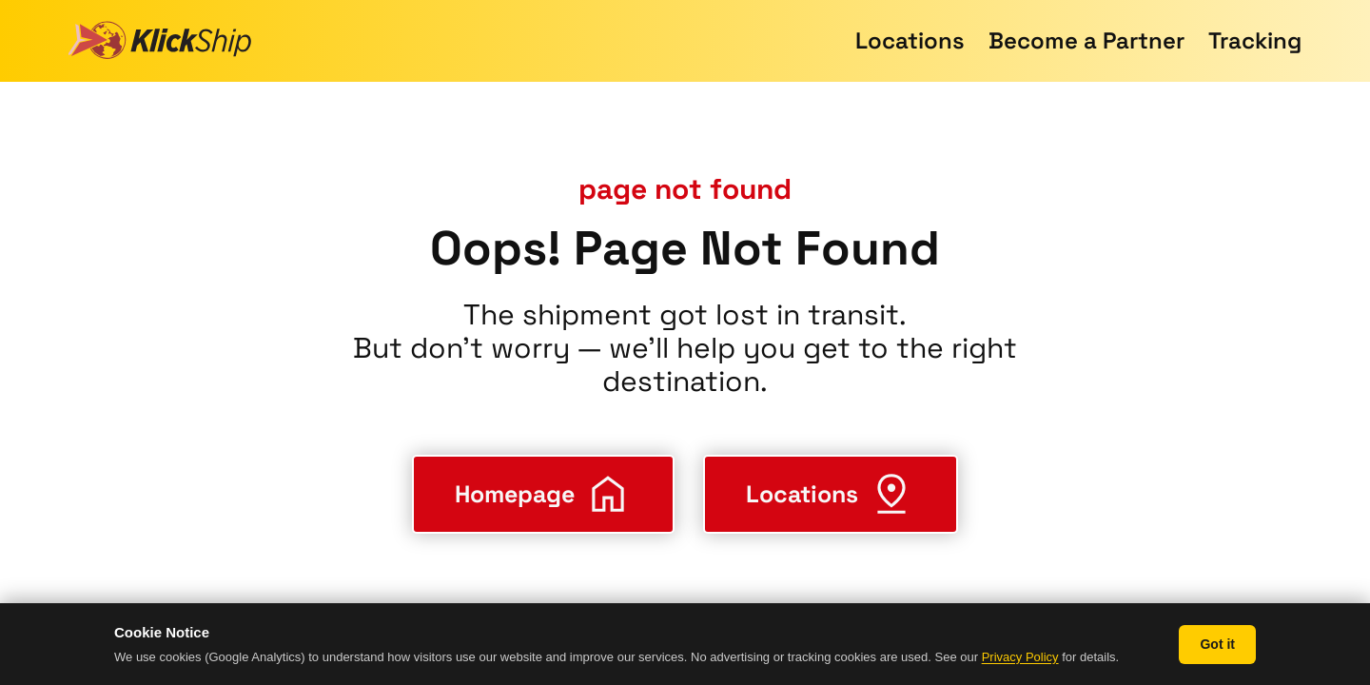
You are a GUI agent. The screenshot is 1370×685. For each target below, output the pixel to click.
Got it (1217, 644)
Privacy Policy (1020, 657)
